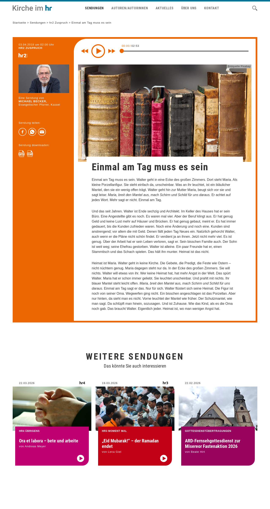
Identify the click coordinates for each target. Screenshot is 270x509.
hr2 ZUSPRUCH (30, 48)
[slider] (122, 51)
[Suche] (254, 8)
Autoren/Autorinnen (129, 8)
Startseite (19, 22)
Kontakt (211, 8)
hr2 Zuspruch (58, 22)
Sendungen (94, 8)
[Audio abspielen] (80, 464)
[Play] (98, 51)
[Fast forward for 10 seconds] (111, 51)
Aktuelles (165, 8)
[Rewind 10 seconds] (84, 51)
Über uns (189, 8)
